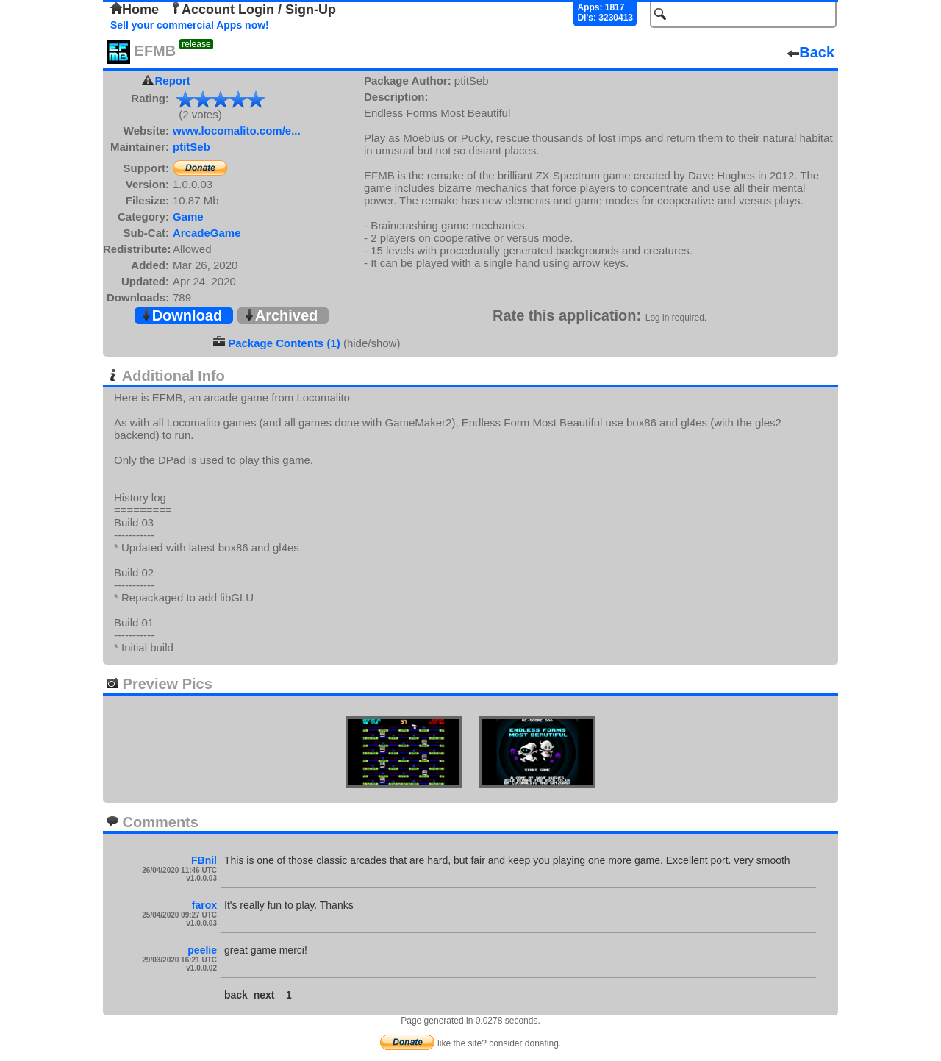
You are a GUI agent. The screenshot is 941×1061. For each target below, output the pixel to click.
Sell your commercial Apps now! (189, 25)
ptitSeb (191, 146)
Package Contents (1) (284, 343)
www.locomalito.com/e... (237, 130)
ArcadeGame (207, 232)
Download (181, 315)
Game (188, 216)
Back (810, 52)
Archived (280, 315)
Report (172, 80)
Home (134, 9)
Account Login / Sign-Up (253, 9)
